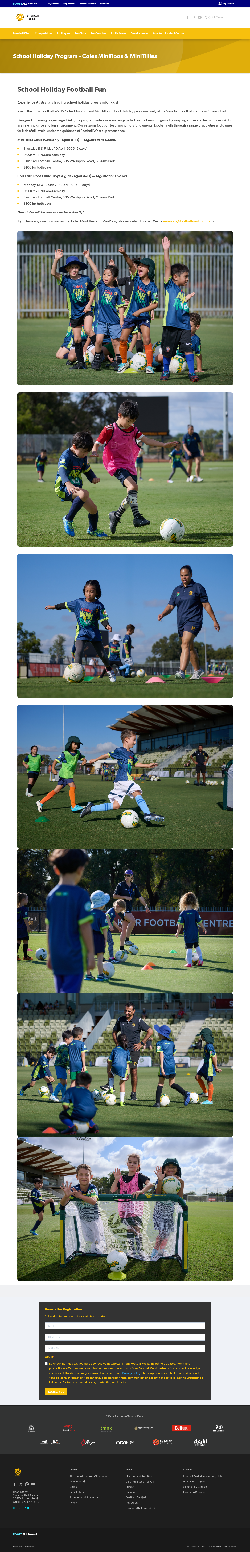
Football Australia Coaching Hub (202, 1476)
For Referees (118, 33)
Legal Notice (29, 1546)
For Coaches (98, 33)
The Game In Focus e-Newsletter (89, 1476)
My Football (53, 3)
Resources (132, 1502)
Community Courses (195, 1486)
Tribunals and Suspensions (86, 1497)
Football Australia (88, 3)
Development (139, 33)
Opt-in (49, 1356)
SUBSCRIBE (56, 1391)
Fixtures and (139, 1476)
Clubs (73, 1486)
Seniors (130, 1492)
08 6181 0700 (21, 1508)
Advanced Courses (194, 1481)
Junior (129, 1487)
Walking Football (136, 1497)
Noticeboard (77, 1481)
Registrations (77, 1492)
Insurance (75, 1502)
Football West (22, 33)
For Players (63, 33)
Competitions (43, 33)
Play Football (69, 3)
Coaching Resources (195, 1492)
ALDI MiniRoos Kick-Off (140, 1481)
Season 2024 (141, 1508)
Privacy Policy (131, 1373)
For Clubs (80, 33)
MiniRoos (104, 3)
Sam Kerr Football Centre (168, 33)
